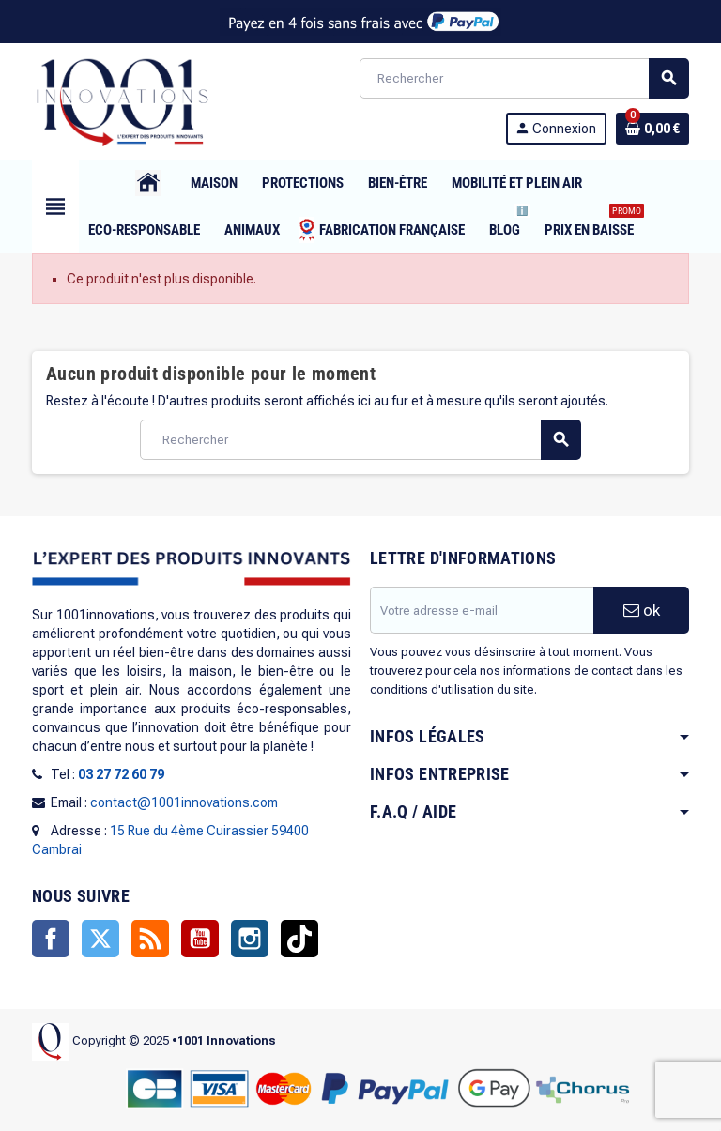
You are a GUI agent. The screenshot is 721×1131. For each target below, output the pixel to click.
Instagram (249, 938)
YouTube (200, 938)
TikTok (299, 938)
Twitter (100, 938)
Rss (150, 938)
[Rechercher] (524, 78)
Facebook (50, 938)
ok (641, 610)
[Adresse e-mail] (481, 610)
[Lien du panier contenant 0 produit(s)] (652, 129)
